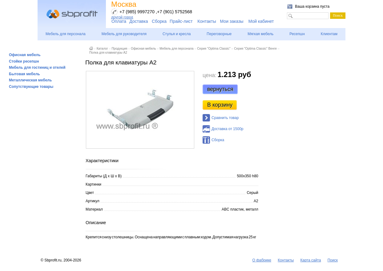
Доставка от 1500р (227, 129)
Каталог (102, 48)
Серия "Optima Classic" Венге (255, 48)
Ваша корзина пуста (312, 6)
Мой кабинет (261, 21)
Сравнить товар (225, 118)
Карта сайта (310, 260)
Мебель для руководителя (124, 34)
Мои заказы (232, 21)
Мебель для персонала (66, 34)
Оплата (118, 21)
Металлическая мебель (30, 80)
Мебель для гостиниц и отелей (37, 67)
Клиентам (329, 34)
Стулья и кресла (177, 34)
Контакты (206, 21)
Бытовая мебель (24, 74)
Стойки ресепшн (24, 61)
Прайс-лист (181, 21)
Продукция (119, 48)
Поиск (333, 260)
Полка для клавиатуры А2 (108, 52)
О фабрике (261, 260)
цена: (209, 75)
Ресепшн (297, 34)
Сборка (159, 21)
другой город (122, 17)
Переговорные (219, 34)
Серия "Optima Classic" (213, 48)
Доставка (138, 21)
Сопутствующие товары (31, 86)
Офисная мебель (25, 55)
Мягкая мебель (260, 34)
